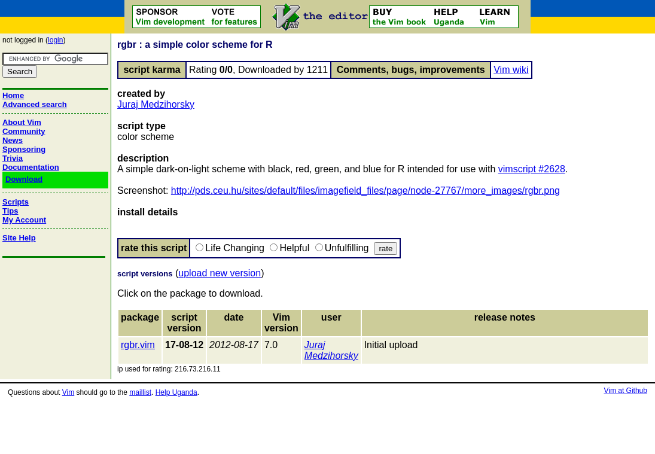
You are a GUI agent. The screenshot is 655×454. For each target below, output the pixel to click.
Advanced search (34, 104)
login (55, 40)
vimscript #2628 (531, 169)
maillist (140, 392)
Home (13, 95)
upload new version (219, 273)
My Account (24, 219)
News (12, 140)
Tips (10, 210)
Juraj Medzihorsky (155, 104)
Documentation (30, 167)
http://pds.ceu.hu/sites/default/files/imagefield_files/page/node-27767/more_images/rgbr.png (365, 190)
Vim (68, 392)
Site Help (19, 237)
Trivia (12, 158)
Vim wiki (510, 70)
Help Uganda (176, 392)
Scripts (15, 201)
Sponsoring (23, 149)
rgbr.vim (138, 345)
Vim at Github (625, 390)
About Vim (21, 122)
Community (23, 131)
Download (23, 179)
